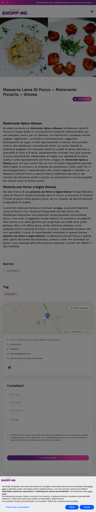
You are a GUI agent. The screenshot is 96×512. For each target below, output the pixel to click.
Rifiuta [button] (72, 507)
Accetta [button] (87, 507)
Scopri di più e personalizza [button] (17, 507)
